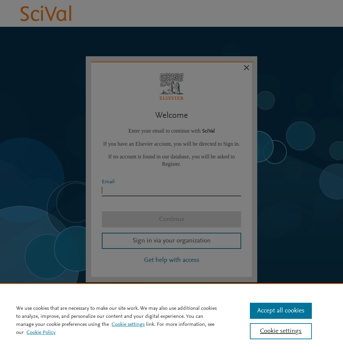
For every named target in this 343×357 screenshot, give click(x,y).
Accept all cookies (280, 310)
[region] (171, 320)
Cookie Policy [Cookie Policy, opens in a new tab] (41, 332)
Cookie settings (128, 324)
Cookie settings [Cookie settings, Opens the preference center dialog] (280, 331)
